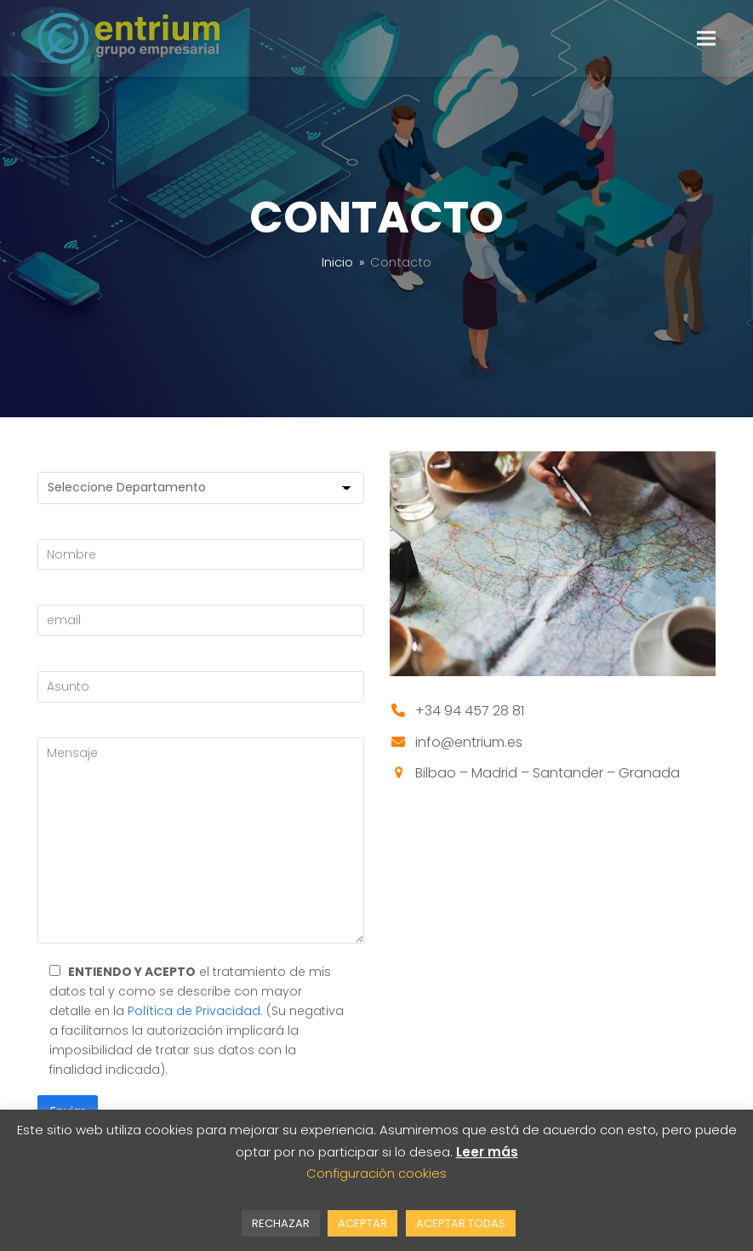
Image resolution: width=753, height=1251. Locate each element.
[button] (706, 38)
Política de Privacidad (194, 1010)
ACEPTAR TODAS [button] (460, 1223)
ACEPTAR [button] (362, 1223)
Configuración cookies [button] (376, 1173)
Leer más (487, 1152)
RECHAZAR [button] (281, 1223)
